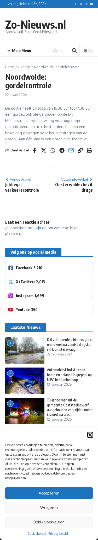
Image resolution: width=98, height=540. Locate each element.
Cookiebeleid (36, 534)
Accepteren (49, 493)
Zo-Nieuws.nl (35, 24)
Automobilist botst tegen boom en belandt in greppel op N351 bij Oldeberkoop (69, 374)
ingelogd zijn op (33, 228)
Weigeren (49, 507)
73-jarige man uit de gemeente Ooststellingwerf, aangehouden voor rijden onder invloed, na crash (70, 407)
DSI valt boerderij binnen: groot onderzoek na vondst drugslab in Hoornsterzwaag (70, 344)
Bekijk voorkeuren (49, 521)
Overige (24, 67)
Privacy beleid (58, 534)
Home (10, 67)
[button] (90, 434)
